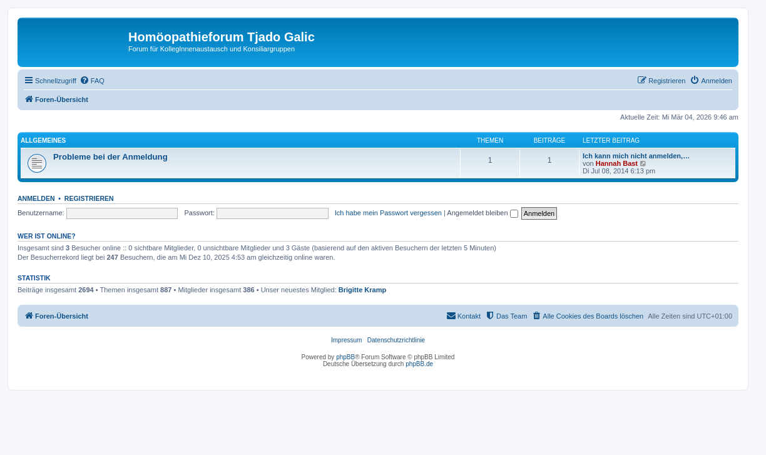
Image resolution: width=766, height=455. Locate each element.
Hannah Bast (617, 163)
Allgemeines (43, 140)
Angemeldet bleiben (482, 213)
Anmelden (36, 198)
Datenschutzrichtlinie (396, 340)
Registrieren (89, 198)
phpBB (345, 357)
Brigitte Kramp (362, 290)
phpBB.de (419, 363)
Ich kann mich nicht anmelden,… (636, 156)
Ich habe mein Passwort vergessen (388, 213)
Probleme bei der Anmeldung (110, 156)
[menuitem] (92, 80)
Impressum (346, 340)
